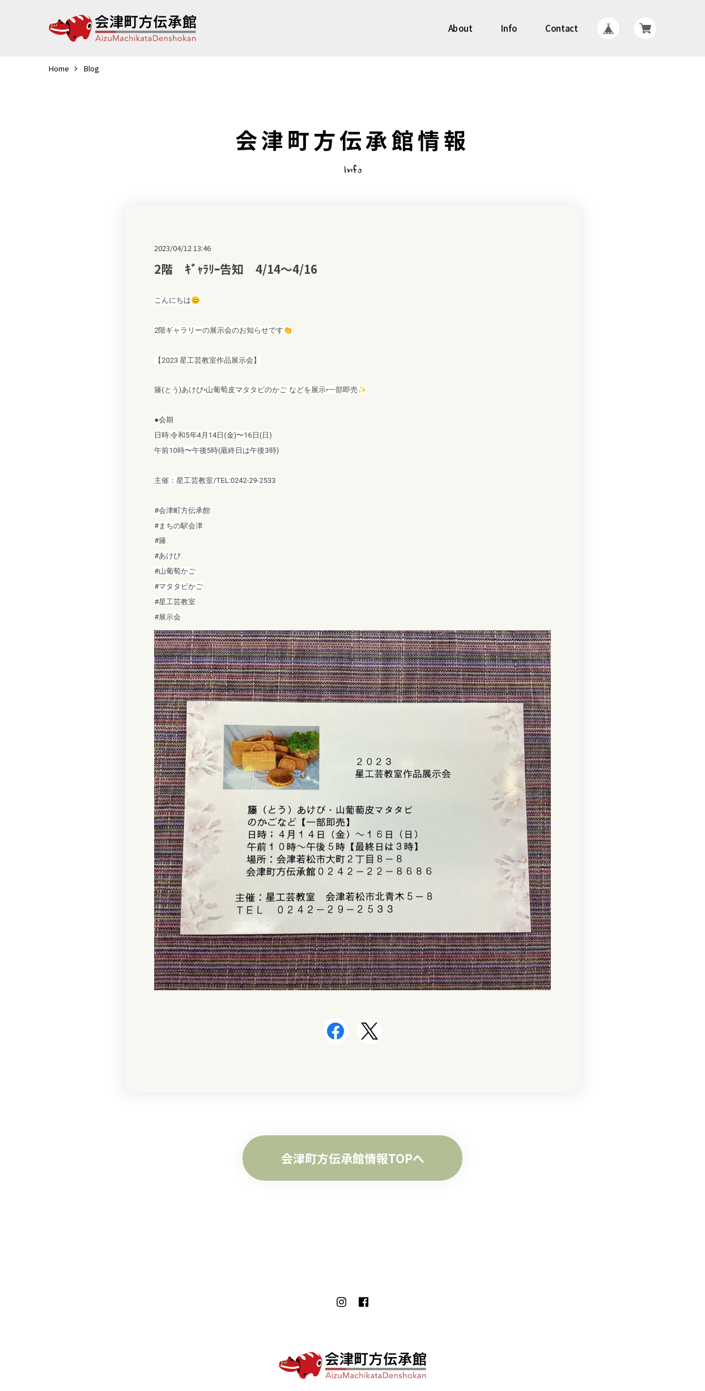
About (460, 28)
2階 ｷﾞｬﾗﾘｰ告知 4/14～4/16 (235, 268)
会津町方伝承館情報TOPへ (352, 1158)
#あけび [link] (167, 556)
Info (508, 28)
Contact (561, 28)
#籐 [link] (160, 540)
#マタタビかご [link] (178, 586)
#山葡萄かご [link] (175, 571)
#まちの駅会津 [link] (178, 525)
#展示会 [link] (167, 617)
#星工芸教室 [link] (175, 601)
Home (59, 69)
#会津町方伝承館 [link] (182, 510)
